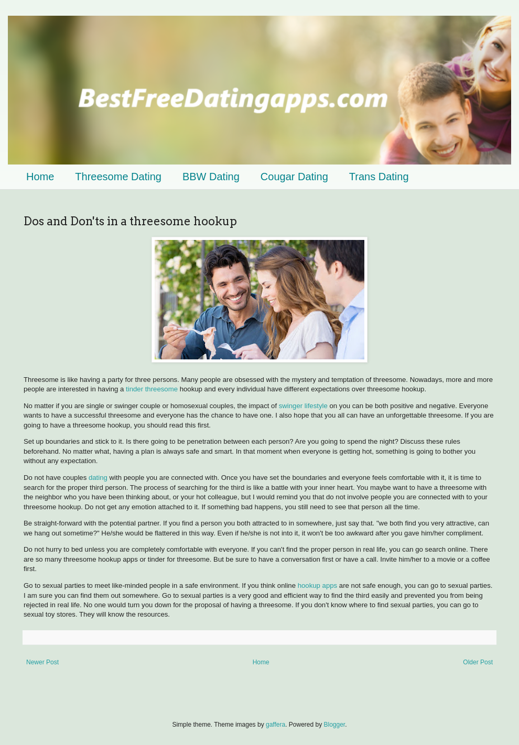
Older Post (478, 662)
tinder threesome (152, 389)
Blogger (334, 724)
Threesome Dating (118, 176)
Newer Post (42, 662)
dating (99, 477)
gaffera (275, 724)
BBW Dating (211, 176)
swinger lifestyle (303, 406)
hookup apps (318, 585)
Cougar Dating (294, 176)
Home (40, 176)
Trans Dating (379, 176)
